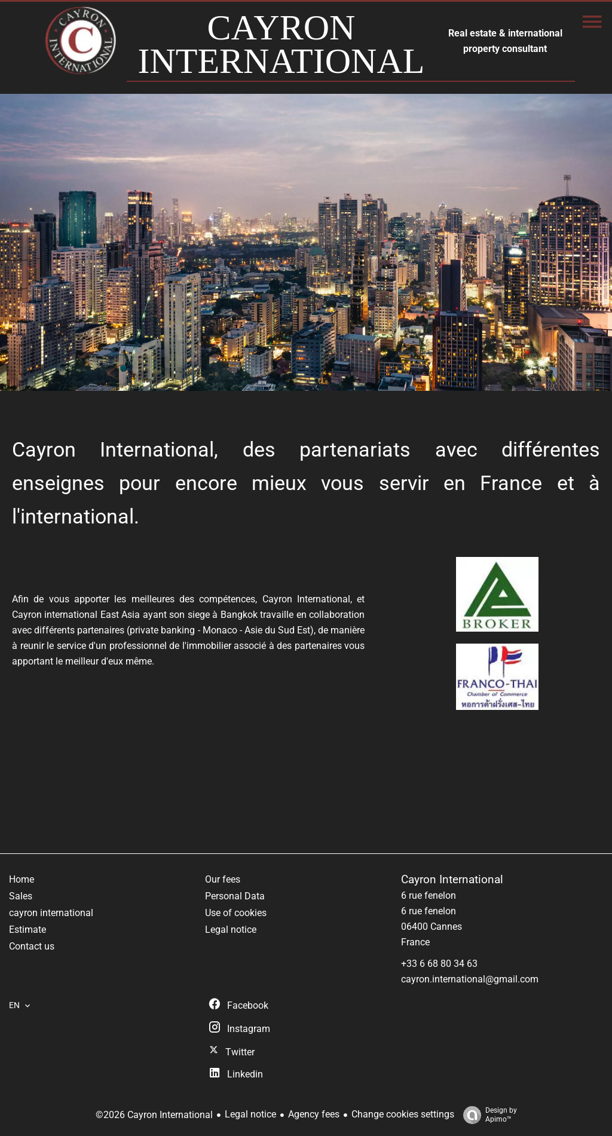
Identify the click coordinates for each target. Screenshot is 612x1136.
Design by (487, 1115)
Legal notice (250, 1114)
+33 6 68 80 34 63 (439, 963)
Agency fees (313, 1114)
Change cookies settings (402, 1114)
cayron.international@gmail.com (469, 979)
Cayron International (452, 879)
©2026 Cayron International (154, 1114)
